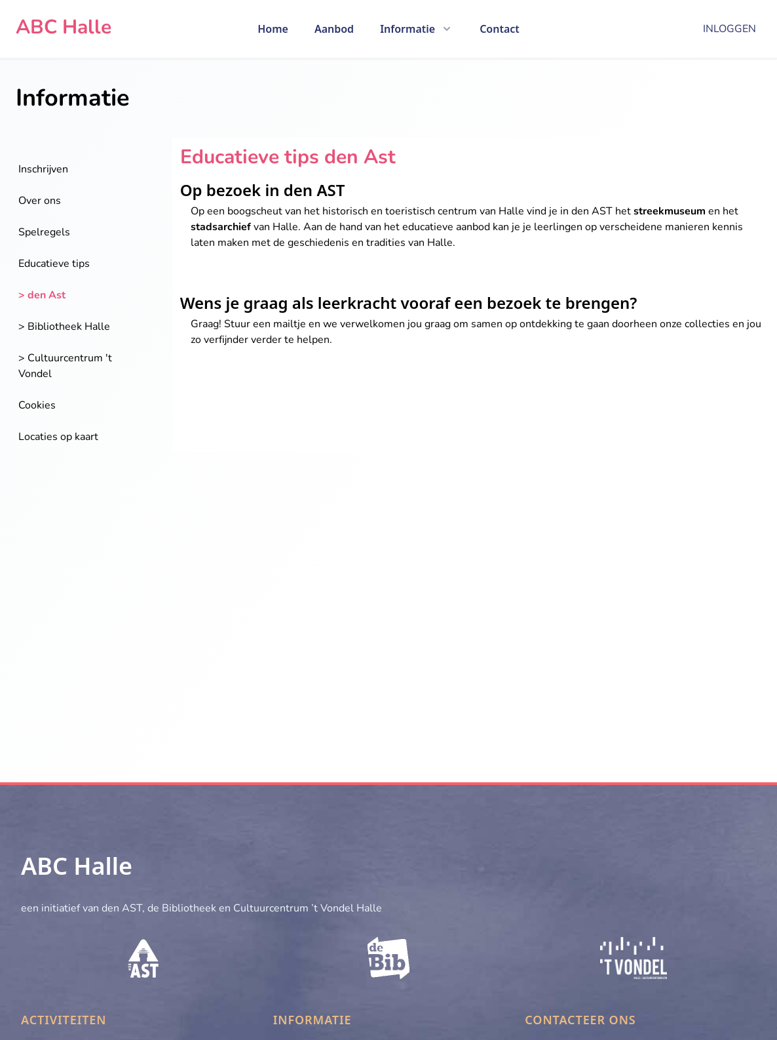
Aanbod (334, 29)
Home (272, 29)
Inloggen (729, 29)
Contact (500, 29)
